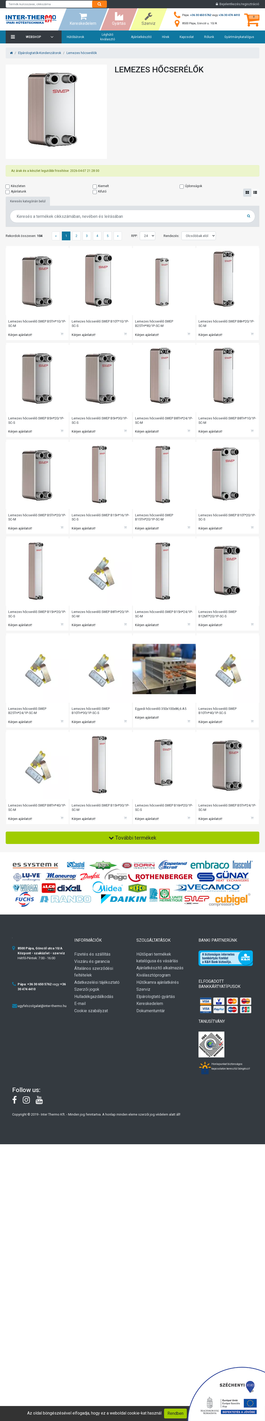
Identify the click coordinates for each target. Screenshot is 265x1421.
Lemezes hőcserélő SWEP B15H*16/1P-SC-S (91, 520)
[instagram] (29, 1110)
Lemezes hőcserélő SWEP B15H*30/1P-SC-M (91, 815)
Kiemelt (103, 186)
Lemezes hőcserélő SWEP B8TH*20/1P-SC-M (91, 619)
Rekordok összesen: (24, 236)
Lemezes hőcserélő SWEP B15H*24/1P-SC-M (155, 619)
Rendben (175, 1413)
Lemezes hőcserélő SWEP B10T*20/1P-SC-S (227, 520)
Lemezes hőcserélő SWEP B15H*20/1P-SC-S (28, 619)
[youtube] (42, 1110)
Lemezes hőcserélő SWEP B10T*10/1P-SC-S (100, 324)
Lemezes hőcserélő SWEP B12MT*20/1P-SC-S (218, 619)
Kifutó (102, 191)
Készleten (18, 186)
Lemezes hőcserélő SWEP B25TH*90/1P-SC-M (155, 324)
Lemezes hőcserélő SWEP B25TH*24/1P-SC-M (28, 717)
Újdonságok (193, 186)
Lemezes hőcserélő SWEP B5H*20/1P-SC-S (37, 422)
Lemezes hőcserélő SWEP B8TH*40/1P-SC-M (28, 815)
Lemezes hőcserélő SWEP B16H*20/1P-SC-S (155, 815)
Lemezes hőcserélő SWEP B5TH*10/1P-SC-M (28, 324)
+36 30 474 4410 (229, 15)
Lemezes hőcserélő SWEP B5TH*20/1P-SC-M (28, 520)
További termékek (132, 846)
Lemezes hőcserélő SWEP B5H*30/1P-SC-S (100, 422)
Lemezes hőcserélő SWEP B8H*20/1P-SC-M (227, 324)
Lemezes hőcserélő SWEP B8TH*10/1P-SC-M (218, 422)
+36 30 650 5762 (200, 15)
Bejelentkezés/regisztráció (237, 4)
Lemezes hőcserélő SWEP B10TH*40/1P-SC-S (218, 717)
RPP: (134, 236)
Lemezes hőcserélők (82, 53)
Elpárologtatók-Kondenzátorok (39, 53)
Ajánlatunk (18, 191)
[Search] (99, 4)
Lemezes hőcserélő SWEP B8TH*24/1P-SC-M (155, 422)
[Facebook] (17, 1110)
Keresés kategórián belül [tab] (28, 201)
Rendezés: (171, 236)
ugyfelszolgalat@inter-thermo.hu (42, 1014)
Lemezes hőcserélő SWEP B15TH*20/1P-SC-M (155, 520)
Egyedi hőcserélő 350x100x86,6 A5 (161, 715)
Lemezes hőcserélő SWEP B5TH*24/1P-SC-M (218, 815)
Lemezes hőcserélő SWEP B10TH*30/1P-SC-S (91, 717)
